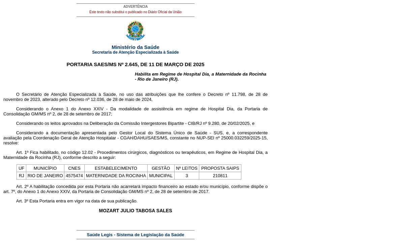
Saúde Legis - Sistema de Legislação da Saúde (135, 234)
